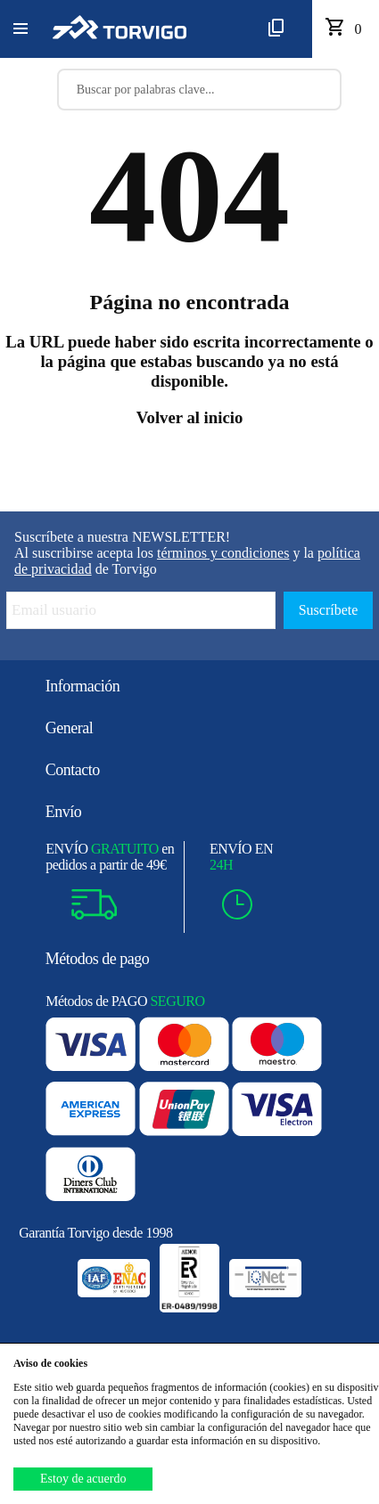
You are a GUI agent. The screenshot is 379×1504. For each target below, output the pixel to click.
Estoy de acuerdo (83, 1478)
